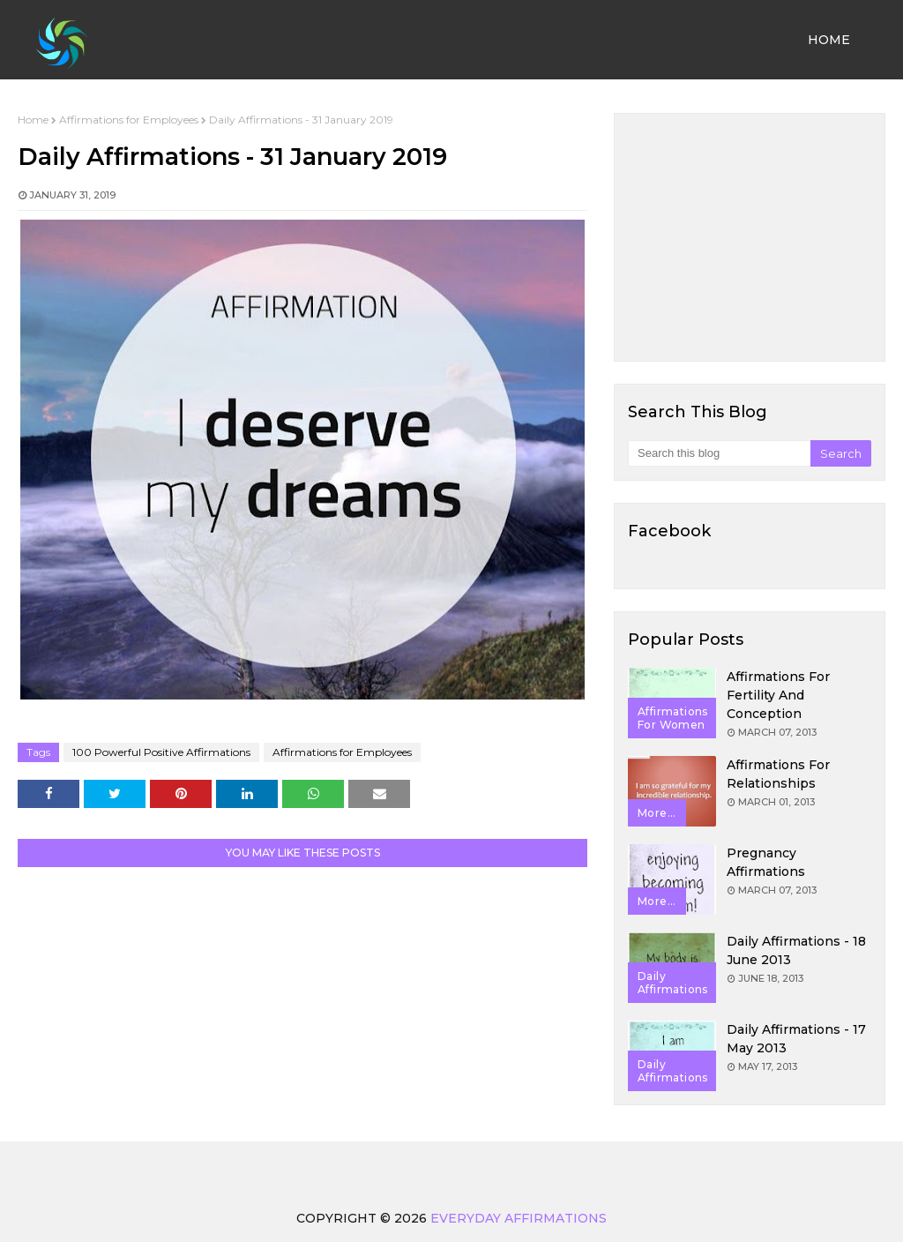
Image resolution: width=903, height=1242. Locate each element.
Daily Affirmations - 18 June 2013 (796, 950)
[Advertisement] (749, 237)
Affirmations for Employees (128, 119)
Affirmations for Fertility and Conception (778, 695)
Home (33, 119)
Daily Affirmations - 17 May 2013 (796, 1038)
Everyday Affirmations (518, 1218)
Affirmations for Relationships (778, 774)
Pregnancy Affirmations (766, 862)
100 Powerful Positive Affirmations (161, 752)
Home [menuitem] (829, 40)
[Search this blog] (719, 453)
